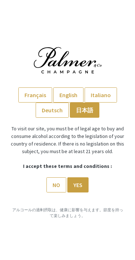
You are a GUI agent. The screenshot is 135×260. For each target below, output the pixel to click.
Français (35, 95)
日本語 (84, 110)
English (68, 95)
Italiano (101, 95)
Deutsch (52, 110)
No (56, 184)
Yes (77, 184)
